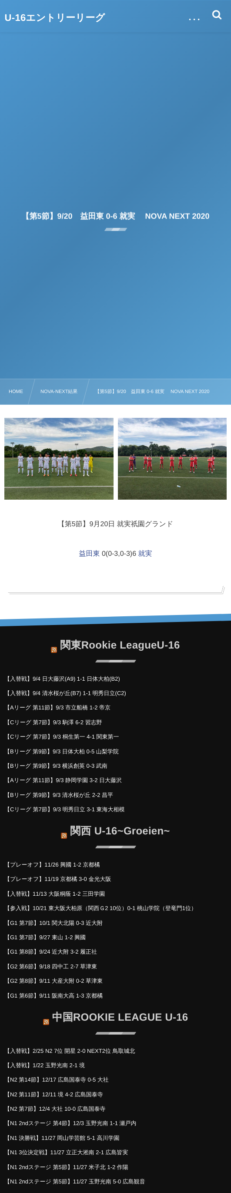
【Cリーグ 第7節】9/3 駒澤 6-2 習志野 (53, 722)
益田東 (89, 554)
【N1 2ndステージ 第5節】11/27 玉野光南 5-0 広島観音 (74, 1181)
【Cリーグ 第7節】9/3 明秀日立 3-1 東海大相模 (64, 809)
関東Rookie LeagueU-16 (120, 642)
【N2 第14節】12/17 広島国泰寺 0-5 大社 (56, 1079)
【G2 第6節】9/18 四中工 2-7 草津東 (50, 966)
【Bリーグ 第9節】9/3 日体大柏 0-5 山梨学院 (61, 751)
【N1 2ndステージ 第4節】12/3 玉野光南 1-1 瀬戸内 (70, 1123)
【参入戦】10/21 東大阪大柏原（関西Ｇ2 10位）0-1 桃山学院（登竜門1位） (100, 908)
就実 (145, 554)
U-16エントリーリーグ (55, 18)
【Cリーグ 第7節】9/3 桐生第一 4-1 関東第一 (61, 736)
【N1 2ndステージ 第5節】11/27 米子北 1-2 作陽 (66, 1167)
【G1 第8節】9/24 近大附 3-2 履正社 (50, 951)
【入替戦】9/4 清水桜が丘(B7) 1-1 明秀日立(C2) (65, 693)
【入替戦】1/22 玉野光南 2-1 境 (44, 1065)
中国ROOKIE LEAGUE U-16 (120, 1014)
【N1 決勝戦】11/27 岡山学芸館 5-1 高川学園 (61, 1138)
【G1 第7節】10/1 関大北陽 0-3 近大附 (53, 923)
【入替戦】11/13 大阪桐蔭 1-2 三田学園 (54, 894)
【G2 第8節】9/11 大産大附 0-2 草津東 (53, 981)
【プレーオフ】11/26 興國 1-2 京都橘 (52, 864)
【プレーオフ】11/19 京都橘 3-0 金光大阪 (57, 879)
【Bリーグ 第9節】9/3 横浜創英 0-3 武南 (55, 766)
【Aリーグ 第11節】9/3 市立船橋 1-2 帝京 (57, 707)
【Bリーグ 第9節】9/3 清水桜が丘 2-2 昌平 (58, 795)
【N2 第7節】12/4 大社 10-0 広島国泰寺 (55, 1109)
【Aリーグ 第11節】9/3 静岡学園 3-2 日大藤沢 (63, 780)
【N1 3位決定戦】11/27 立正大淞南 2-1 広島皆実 (66, 1152)
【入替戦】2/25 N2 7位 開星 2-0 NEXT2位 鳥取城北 (69, 1051)
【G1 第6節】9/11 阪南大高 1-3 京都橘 (53, 995)
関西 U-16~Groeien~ (120, 828)
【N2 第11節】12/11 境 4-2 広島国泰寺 (53, 1094)
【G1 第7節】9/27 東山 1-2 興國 (45, 937)
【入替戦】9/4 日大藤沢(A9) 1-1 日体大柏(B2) (62, 678)
